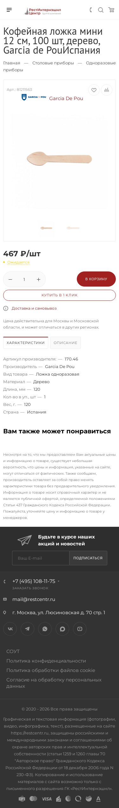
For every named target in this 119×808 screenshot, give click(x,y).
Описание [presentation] (65, 343)
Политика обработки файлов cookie (50, 670)
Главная (11, 62)
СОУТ (13, 651)
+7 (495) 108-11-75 (33, 581)
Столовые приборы (53, 62)
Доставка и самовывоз (34, 308)
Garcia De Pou (51, 98)
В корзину (96, 279)
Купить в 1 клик (60, 295)
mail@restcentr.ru (33, 599)
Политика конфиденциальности (46, 661)
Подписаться (87, 558)
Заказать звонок (30, 588)
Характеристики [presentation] (26, 343)
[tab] (26, 343)
